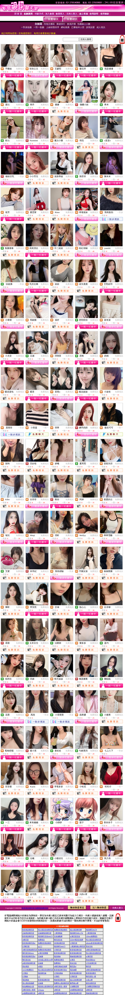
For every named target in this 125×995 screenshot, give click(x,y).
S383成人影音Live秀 (45, 960)
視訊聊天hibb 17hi (76, 933)
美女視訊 (25, 966)
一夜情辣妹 (58, 933)
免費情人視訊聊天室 (61, 983)
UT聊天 (57, 976)
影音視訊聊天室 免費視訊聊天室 (35, 908)
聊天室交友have (28, 953)
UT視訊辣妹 (58, 973)
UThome (41, 990)
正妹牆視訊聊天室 (44, 933)
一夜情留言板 (91, 933)
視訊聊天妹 (42, 973)
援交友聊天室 (91, 983)
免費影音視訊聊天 (60, 930)
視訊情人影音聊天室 (45, 986)
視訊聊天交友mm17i (45, 936)
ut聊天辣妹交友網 (60, 966)
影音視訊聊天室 (28, 930)
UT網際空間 (74, 986)
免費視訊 (20, 69)
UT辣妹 (25, 976)
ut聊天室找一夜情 (60, 986)
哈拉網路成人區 (28, 986)
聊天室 (88, 966)
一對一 (120, 69)
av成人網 (89, 980)
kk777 (40, 946)
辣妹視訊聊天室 (76, 956)
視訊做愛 (73, 970)
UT (39, 976)
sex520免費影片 (28, 970)
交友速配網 (58, 936)
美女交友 (89, 946)
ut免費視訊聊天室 (76, 990)
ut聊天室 (25, 940)
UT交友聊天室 (91, 963)
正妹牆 (40, 956)
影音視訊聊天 (91, 973)
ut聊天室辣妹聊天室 (29, 950)
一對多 (95, 105)
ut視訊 (40, 966)
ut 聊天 (72, 960)
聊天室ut (73, 966)
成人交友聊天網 (76, 980)
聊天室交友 (58, 940)
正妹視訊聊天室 (28, 933)
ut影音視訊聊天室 (28, 963)
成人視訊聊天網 (76, 930)
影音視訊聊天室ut (28, 943)
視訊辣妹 (57, 956)
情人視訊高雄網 (28, 983)
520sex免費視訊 (91, 936)
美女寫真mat (90, 960)
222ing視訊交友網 (76, 940)
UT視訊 (25, 973)
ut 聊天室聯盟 (43, 953)
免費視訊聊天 (59, 960)
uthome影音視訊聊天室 (94, 943)
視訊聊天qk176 (91, 930)
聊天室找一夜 (91, 976)
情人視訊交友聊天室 (45, 930)
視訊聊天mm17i (59, 946)
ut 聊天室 (89, 956)
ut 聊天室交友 (75, 936)
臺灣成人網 (74, 983)
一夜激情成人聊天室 (77, 946)
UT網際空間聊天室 (93, 986)
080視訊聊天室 (59, 943)
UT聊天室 (73, 943)
